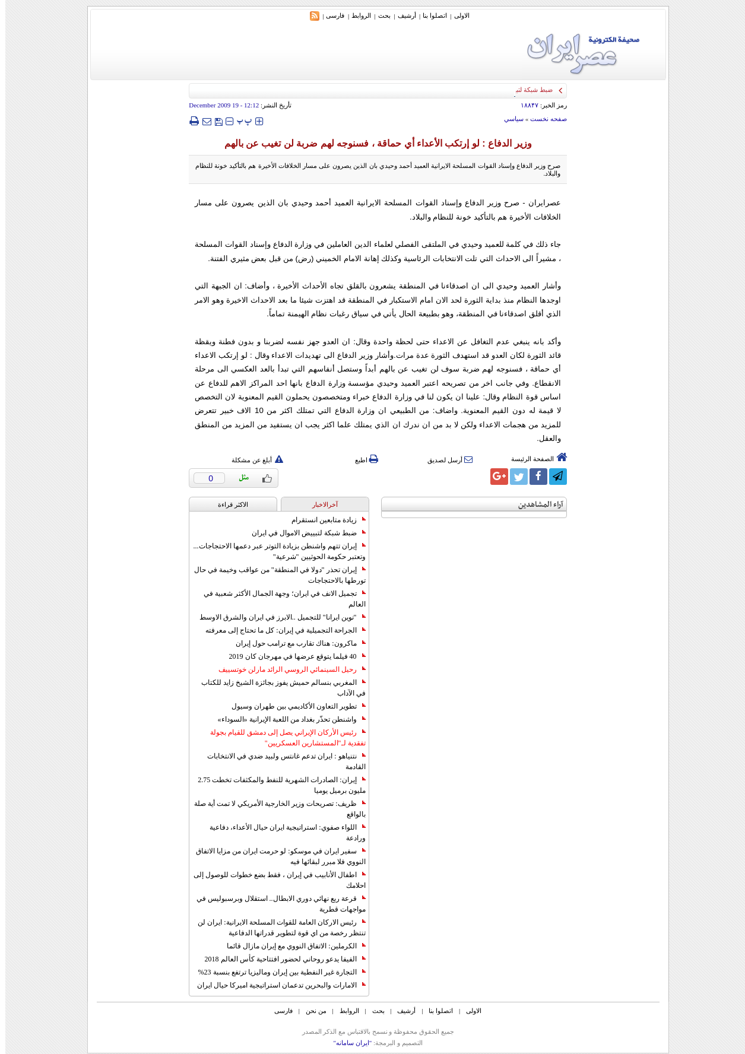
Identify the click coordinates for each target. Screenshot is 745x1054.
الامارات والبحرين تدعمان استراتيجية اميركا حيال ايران (276, 985)
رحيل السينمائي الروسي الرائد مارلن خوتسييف (286, 669)
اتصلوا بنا (429, 15)
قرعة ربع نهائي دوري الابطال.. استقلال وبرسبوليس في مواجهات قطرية (275, 903)
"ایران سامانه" (347, 1042)
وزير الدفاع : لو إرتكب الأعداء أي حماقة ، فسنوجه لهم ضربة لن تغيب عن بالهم (373, 143)
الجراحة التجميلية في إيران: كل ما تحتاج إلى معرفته (280, 630)
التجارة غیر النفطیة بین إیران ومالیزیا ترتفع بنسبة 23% (276, 972)
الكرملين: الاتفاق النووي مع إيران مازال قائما (290, 946)
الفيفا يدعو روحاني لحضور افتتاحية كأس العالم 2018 (279, 959)
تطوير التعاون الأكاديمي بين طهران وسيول (293, 706)
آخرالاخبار (319, 504)
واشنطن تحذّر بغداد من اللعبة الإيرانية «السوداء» (286, 719)
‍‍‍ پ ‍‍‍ (239, 120)
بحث (379, 15)
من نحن (310, 1010)
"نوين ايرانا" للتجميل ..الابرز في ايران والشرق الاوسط (277, 617)
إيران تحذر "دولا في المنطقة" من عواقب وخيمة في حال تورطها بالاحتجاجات (274, 575)
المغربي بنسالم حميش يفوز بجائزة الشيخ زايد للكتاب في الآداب (278, 687)
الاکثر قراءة (228, 504)
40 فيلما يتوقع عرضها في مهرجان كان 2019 (292, 656)
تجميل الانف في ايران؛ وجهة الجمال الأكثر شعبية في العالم (279, 598)
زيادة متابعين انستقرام (323, 520)
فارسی (330, 15)
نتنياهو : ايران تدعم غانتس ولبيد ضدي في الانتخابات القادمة (281, 761)
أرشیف (401, 15)
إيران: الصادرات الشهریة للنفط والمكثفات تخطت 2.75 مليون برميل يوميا (276, 785)
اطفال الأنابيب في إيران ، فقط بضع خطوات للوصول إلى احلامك (274, 880)
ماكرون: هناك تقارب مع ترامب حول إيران (295, 643)
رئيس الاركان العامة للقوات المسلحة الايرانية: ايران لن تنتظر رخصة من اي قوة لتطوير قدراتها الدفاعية (276, 927)
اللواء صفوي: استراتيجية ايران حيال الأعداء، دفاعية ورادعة (282, 832)
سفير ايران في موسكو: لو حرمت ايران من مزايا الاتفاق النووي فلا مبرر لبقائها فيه (275, 856)
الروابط (356, 15)
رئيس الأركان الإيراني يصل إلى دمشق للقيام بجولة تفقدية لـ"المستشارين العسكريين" (282, 737)
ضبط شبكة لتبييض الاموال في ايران (303, 533)
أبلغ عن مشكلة (252, 459)
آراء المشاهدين (535, 505)
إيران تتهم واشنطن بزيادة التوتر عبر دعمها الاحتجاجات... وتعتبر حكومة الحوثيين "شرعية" (274, 551)
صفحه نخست (543, 118)
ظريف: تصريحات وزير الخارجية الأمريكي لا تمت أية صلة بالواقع (274, 808)
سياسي (508, 118)
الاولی (456, 15)
